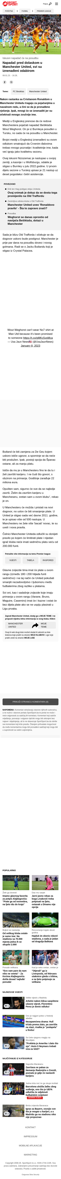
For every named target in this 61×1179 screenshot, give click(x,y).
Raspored (48, 560)
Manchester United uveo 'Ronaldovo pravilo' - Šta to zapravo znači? (33, 205)
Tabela (30, 560)
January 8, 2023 (30, 345)
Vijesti (12, 560)
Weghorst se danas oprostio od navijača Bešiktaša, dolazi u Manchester (33, 219)
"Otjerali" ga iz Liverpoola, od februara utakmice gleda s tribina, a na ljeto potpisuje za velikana (45, 976)
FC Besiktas (18, 91)
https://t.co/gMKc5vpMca (38, 337)
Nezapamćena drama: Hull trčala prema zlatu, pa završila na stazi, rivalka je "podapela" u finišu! (41, 1025)
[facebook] (4, 82)
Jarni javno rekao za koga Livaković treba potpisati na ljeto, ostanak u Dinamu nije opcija (44, 901)
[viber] (11, 82)
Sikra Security (34, 1174)
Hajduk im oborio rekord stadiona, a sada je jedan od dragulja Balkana (45, 939)
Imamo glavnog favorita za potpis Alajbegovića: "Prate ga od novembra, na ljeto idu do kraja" (15, 900)
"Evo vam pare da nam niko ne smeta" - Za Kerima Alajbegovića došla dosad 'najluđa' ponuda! (15, 976)
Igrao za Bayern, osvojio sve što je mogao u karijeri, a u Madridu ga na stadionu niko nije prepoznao (41, 1113)
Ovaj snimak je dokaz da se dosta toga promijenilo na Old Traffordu (33, 193)
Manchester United (38, 91)
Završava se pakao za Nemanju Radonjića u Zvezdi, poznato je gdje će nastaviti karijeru (41, 1071)
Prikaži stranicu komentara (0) (30, 702)
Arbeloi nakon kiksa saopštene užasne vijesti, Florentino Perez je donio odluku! (42, 1004)
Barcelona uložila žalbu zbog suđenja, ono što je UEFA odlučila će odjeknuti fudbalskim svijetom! (41, 1092)
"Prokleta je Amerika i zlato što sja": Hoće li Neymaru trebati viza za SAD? (42, 1046)
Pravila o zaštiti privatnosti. (34, 1169)
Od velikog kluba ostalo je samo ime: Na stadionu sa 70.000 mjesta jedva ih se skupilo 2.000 (15, 939)
